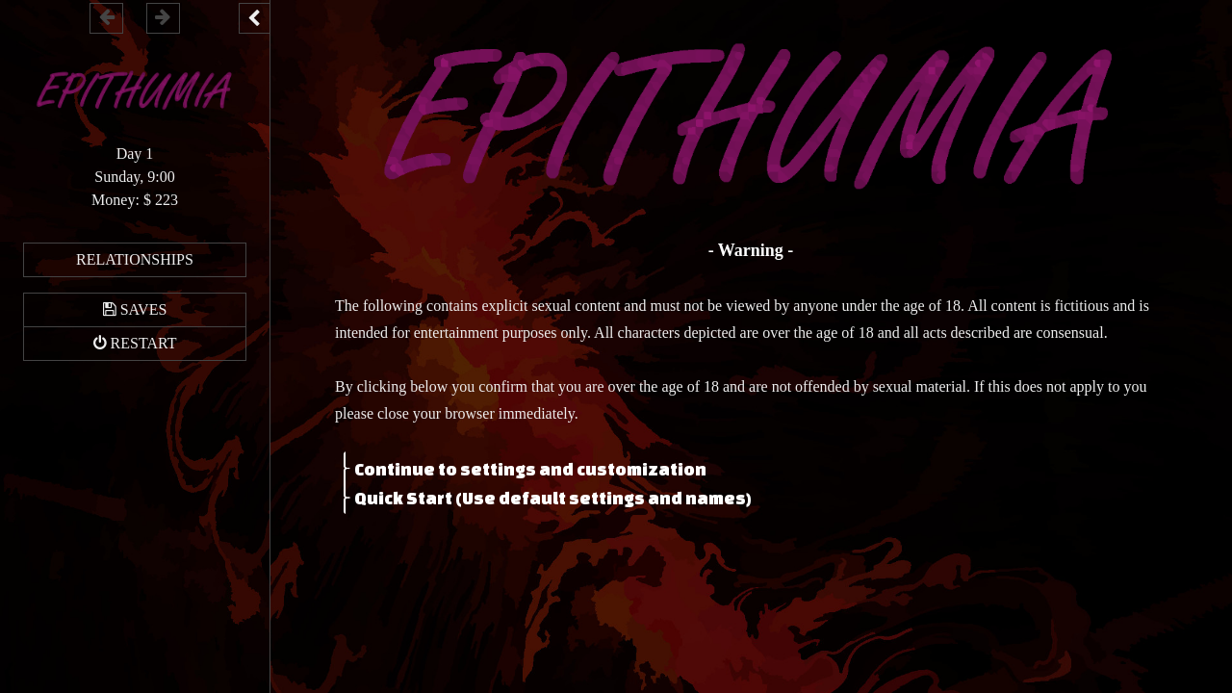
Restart (144, 343)
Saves (143, 309)
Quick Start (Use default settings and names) (553, 496)
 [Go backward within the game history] (107, 17)
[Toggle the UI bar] (254, 18)
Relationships (134, 259)
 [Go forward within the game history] (162, 17)
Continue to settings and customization (530, 467)
